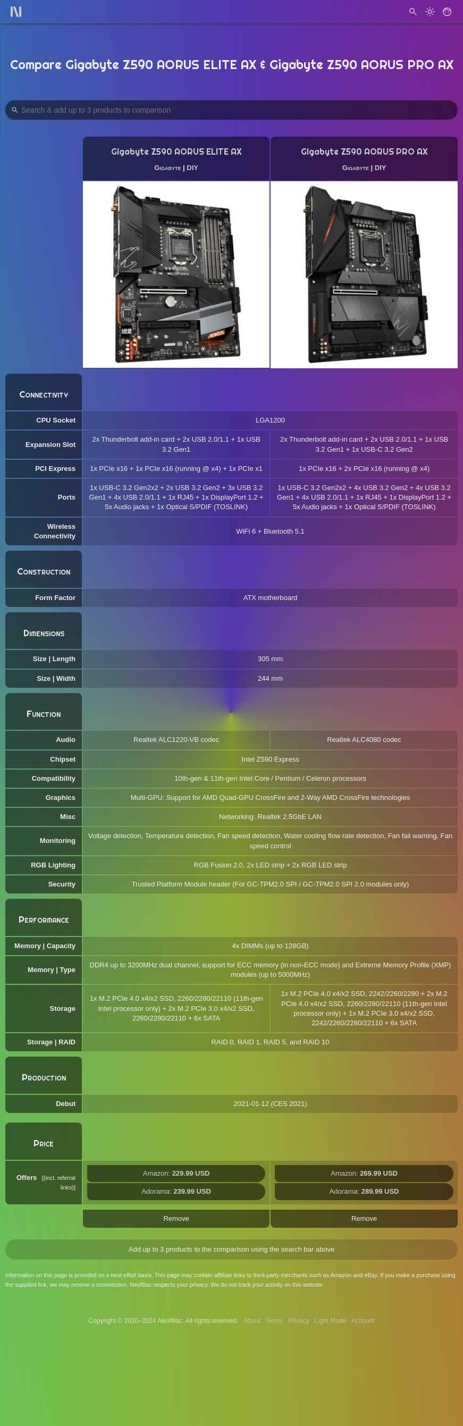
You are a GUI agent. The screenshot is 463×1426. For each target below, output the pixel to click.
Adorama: (176, 1191)
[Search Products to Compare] (231, 110)
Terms (274, 1320)
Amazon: (176, 1173)
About (251, 1320)
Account (362, 1320)
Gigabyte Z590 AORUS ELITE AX (176, 151)
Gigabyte (167, 168)
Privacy (298, 1320)
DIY (192, 168)
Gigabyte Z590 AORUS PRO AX (364, 151)
